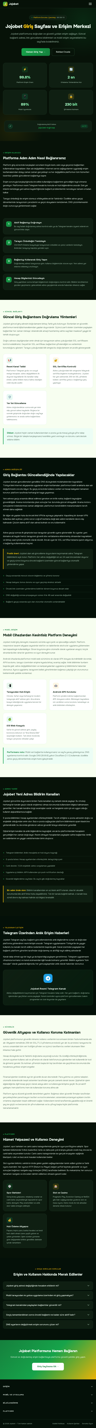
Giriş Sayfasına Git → (48, 1366)
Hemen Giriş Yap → (36, 52)
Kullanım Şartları (73, 1424)
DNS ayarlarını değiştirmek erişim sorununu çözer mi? (48, 1324)
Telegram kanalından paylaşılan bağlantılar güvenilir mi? (48, 1305)
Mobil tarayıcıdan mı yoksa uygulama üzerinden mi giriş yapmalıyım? (48, 1295)
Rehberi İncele (63, 52)
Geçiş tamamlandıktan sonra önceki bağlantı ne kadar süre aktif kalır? (48, 1314)
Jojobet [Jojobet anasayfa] (10, 4)
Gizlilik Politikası (58, 1424)
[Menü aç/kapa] (90, 4)
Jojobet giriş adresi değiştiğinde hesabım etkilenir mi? (48, 1285)
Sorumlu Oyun (87, 1424)
